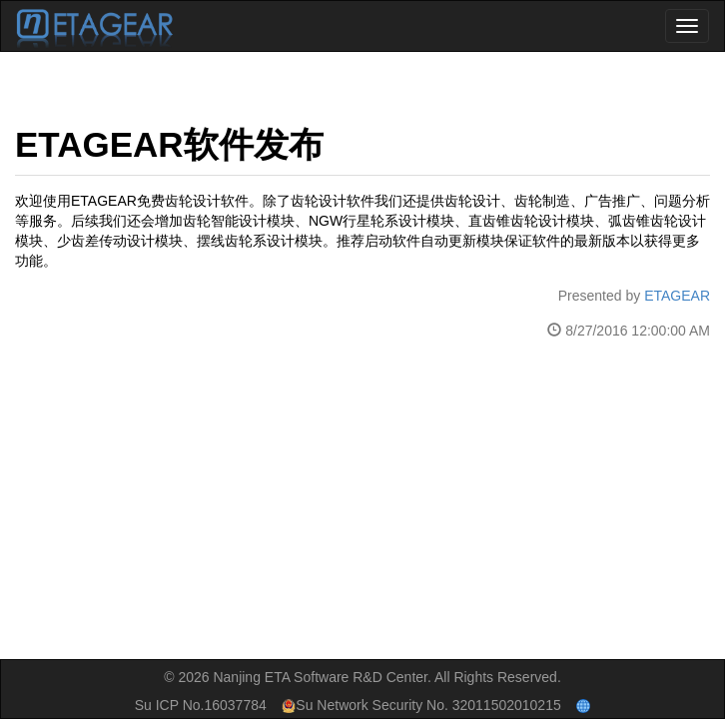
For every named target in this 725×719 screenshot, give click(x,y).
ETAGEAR (677, 296)
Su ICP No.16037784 (201, 705)
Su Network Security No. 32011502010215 (421, 705)
